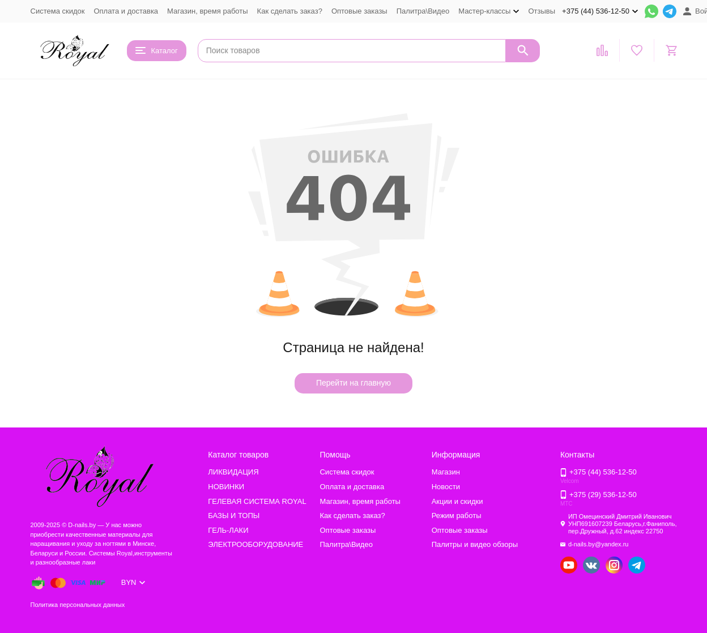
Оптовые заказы (359, 11)
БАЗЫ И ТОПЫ (233, 515)
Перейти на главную (353, 382)
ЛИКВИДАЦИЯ (233, 472)
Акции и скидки (457, 501)
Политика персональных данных (78, 604)
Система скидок (58, 11)
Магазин (446, 472)
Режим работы (457, 515)
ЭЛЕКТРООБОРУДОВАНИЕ (255, 544)
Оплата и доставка (125, 11)
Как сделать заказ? (289, 11)
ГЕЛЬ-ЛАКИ (228, 530)
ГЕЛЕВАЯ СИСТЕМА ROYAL (257, 501)
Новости (446, 486)
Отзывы (541, 11)
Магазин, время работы (207, 11)
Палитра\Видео (423, 11)
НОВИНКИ (226, 486)
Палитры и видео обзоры (475, 544)
